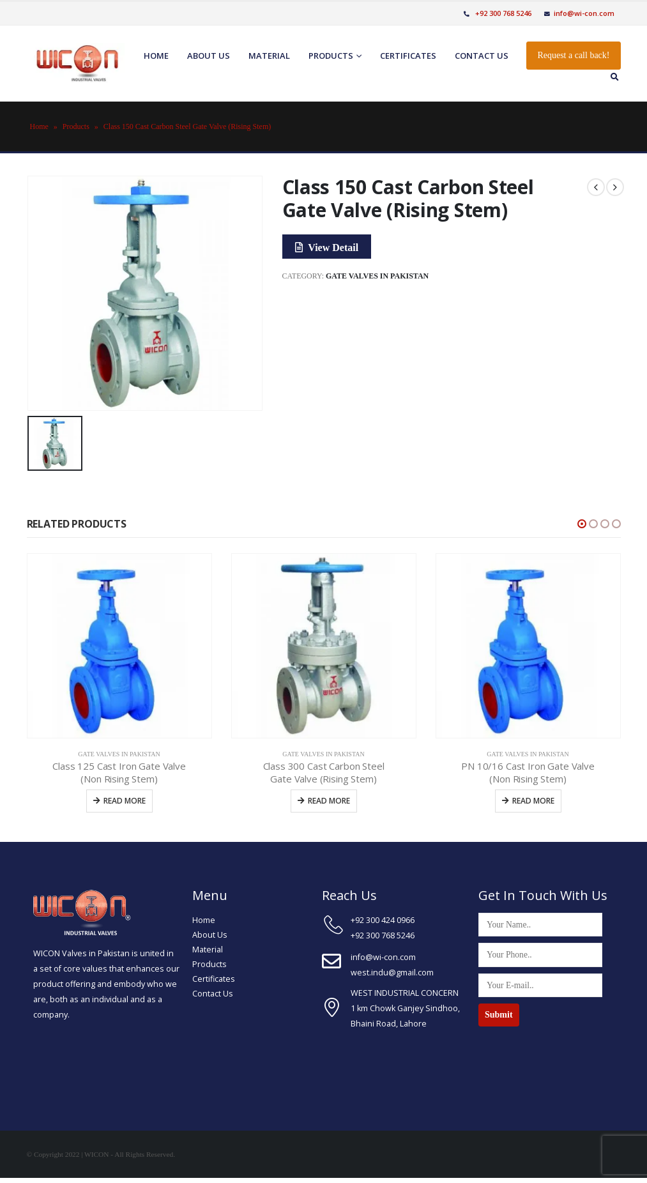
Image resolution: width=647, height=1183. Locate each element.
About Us (209, 934)
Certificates (408, 55)
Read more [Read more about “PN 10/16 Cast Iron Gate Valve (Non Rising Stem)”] (533, 800)
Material (269, 55)
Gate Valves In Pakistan (377, 275)
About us (208, 55)
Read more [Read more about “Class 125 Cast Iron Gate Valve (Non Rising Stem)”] (124, 800)
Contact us (481, 55)
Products (330, 55)
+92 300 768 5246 (497, 13)
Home (156, 55)
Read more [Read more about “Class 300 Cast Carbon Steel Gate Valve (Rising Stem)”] (329, 800)
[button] (582, 523)
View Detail (327, 247)
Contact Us (212, 993)
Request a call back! (573, 55)
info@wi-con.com (579, 13)
